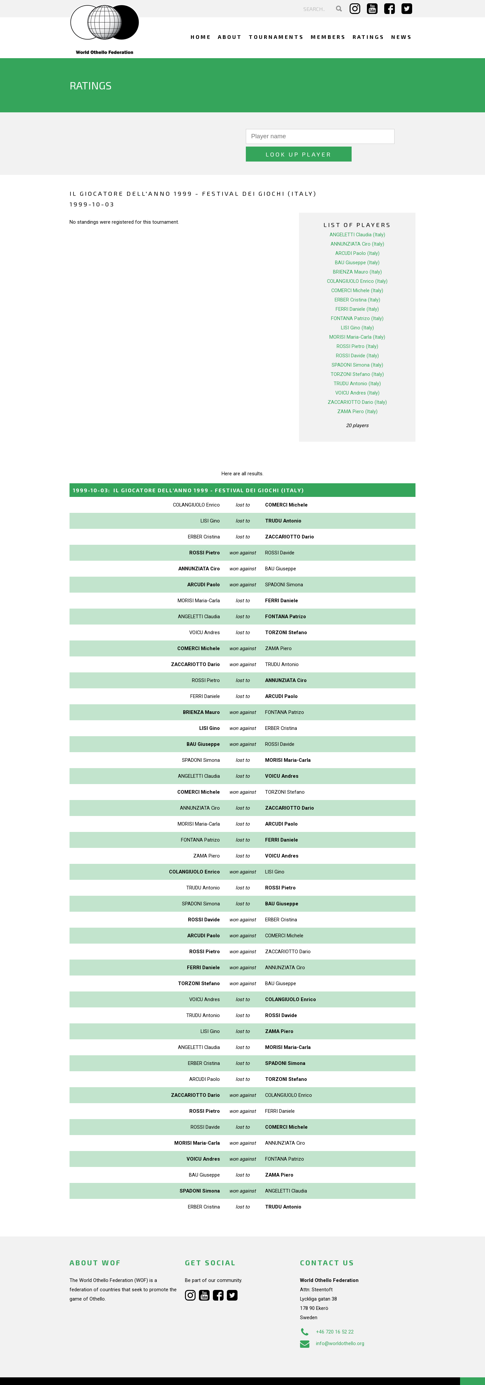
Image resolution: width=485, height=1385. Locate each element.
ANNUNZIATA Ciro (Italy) (357, 226)
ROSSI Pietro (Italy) (357, 329)
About (230, 37)
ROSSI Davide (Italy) (357, 338)
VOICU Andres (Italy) (357, 375)
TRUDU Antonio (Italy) (357, 366)
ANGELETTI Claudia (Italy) (357, 217)
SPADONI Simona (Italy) (357, 347)
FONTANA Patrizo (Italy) (357, 301)
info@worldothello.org (332, 1326)
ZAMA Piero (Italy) (357, 394)
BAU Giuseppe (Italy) (357, 245)
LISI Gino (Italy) (357, 310)
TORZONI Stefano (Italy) (357, 357)
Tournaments (276, 37)
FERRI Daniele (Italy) (357, 291)
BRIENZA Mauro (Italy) (357, 254)
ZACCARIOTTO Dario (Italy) (357, 385)
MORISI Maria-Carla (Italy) (357, 319)
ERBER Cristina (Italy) (357, 282)
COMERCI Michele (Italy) (357, 273)
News (401, 37)
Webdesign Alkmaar (98, 1373)
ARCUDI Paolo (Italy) (357, 236)
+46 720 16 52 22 (327, 1314)
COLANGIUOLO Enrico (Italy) (357, 264)
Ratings (369, 37)
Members (328, 37)
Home (201, 37)
